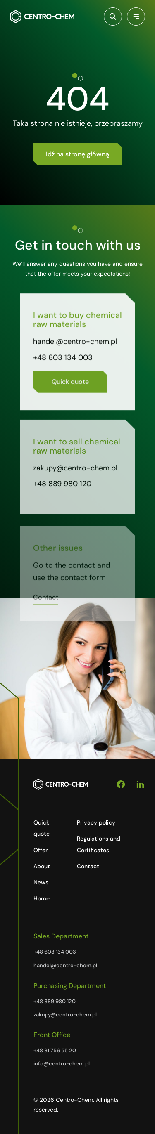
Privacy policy (96, 822)
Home (41, 898)
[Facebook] (121, 784)
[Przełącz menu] (136, 16)
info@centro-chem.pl (61, 1063)
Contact (88, 866)
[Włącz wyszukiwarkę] (113, 16)
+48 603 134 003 (63, 359)
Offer (40, 850)
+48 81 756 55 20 (54, 1050)
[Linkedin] (140, 784)
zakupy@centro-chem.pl (75, 471)
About (41, 866)
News (40, 882)
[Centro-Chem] (42, 16)
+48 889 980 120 (62, 486)
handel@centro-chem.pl (75, 343)
